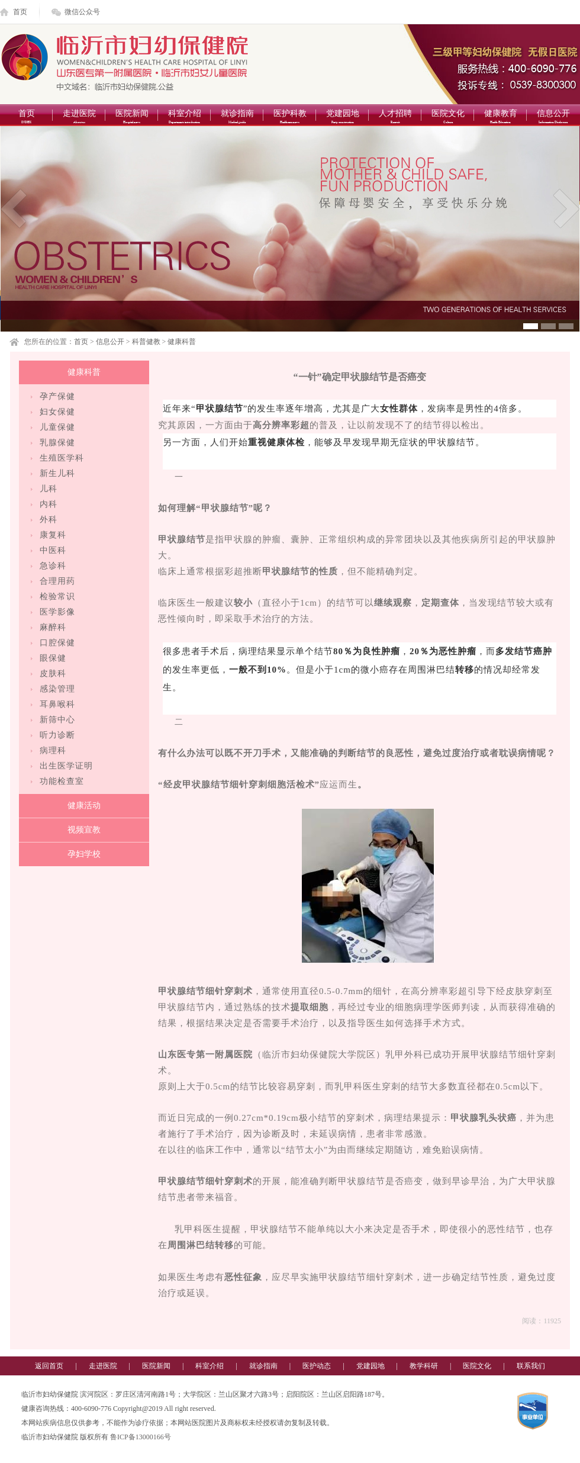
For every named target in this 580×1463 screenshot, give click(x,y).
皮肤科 (53, 673)
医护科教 (289, 117)
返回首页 (49, 1366)
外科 (48, 519)
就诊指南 (237, 117)
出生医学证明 (66, 765)
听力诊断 (57, 735)
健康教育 (500, 117)
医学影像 (57, 611)
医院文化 (447, 117)
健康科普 (181, 341)
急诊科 (53, 565)
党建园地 (342, 117)
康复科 (53, 534)
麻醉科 (53, 627)
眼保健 (53, 658)
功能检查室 (62, 781)
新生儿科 (57, 473)
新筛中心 (57, 719)
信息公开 (553, 117)
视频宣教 (84, 829)
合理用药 (57, 581)
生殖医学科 (62, 458)
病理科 (53, 750)
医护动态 (316, 1366)
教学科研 (424, 1366)
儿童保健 (57, 427)
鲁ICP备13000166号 (140, 1437)
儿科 (48, 488)
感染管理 (57, 688)
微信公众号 (82, 12)
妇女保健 (57, 411)
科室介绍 (184, 117)
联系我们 (531, 1366)
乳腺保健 (57, 442)
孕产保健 (57, 396)
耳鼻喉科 (57, 704)
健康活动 (84, 805)
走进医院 (79, 117)
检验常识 (57, 596)
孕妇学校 (84, 854)
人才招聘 (395, 117)
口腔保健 (57, 642)
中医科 (53, 550)
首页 (20, 12)
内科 (48, 504)
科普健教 (146, 341)
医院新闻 (131, 117)
